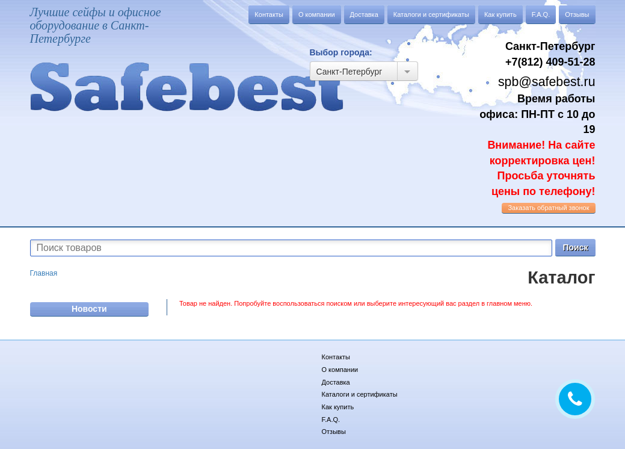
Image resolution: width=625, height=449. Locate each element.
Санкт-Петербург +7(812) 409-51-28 (550, 54)
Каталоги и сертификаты (431, 14)
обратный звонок (548, 207)
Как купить (500, 14)
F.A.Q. (541, 14)
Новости (89, 309)
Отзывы (577, 14)
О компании (316, 14)
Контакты (268, 14)
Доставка (364, 14)
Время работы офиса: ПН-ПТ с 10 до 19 (537, 145)
